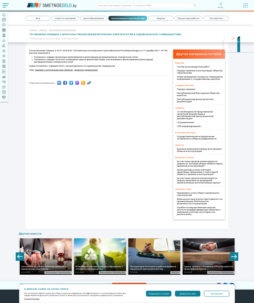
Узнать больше (32, 298)
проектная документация (86, 70)
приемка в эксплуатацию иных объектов (54, 70)
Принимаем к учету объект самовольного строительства (198, 194)
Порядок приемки (186, 89)
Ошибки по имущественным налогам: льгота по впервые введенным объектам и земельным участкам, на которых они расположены (198, 210)
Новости (43, 30)
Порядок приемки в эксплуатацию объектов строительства (199, 71)
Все (38, 18)
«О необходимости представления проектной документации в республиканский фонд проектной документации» (195, 115)
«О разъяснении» (186, 122)
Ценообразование (93, 18)
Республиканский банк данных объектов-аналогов (198, 94)
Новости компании (65, 18)
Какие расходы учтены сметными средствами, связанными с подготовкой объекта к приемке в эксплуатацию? (197, 172)
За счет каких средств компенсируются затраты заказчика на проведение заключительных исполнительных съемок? (199, 180)
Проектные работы (188, 18)
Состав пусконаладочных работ (193, 67)
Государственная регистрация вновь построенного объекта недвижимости (197, 137)
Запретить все (187, 293)
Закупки (160, 18)
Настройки (217, 293)
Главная (33, 30)
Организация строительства (127, 18)
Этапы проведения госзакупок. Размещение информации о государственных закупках (200, 78)
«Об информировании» (189, 126)
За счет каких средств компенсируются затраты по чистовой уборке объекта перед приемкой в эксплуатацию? (199, 163)
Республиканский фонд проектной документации (195, 100)
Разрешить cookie (158, 293)
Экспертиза (216, 18)
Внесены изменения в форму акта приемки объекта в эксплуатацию (199, 150)
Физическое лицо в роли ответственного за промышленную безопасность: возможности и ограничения (199, 201)
